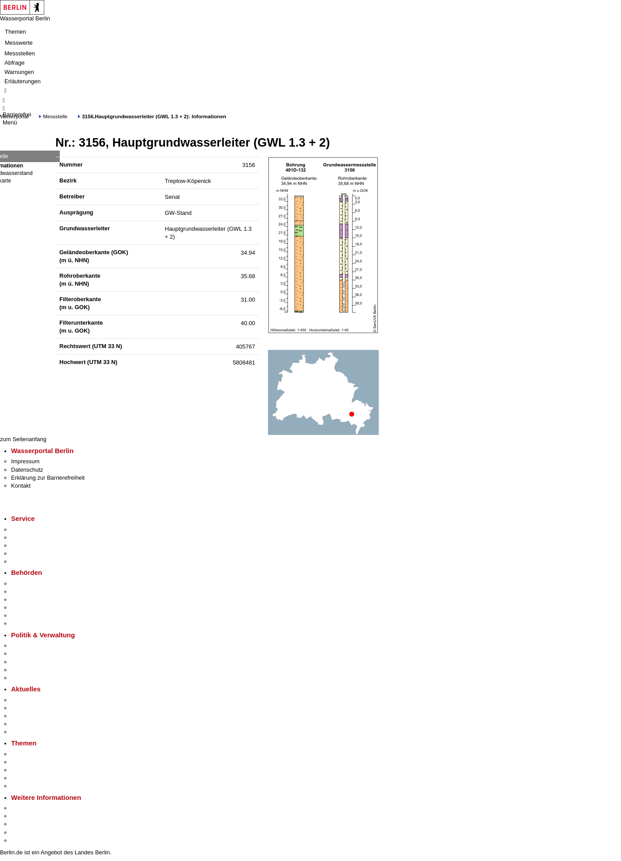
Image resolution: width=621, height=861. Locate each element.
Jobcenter (23, 615)
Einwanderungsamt (35, 623)
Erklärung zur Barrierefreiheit (48, 477)
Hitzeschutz (26, 732)
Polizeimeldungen (34, 708)
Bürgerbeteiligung (33, 662)
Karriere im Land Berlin (40, 653)
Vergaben (23, 678)
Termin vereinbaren (35, 537)
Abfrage (14, 62)
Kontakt (21, 485)
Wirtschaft (24, 824)
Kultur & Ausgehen (35, 808)
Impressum (25, 461)
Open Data (25, 670)
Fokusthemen (28, 754)
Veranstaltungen (32, 716)
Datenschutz (27, 469)
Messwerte (19, 42)
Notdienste (25, 553)
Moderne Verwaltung (37, 770)
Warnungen (19, 72)
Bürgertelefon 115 (34, 545)
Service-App (27, 529)
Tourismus (24, 816)
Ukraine (21, 724)
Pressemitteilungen (35, 700)
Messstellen (19, 53)
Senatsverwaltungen (37, 591)
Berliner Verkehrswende (41, 762)
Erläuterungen (22, 81)
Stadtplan (23, 840)
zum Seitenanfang (23, 439)
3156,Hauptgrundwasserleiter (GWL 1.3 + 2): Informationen (154, 116)
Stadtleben (25, 832)
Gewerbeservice (32, 561)
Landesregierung (32, 645)
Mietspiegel (25, 778)
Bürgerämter (27, 607)
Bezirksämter (28, 599)
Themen (15, 31)
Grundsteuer (27, 786)
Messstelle (55, 116)
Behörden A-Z (29, 583)
